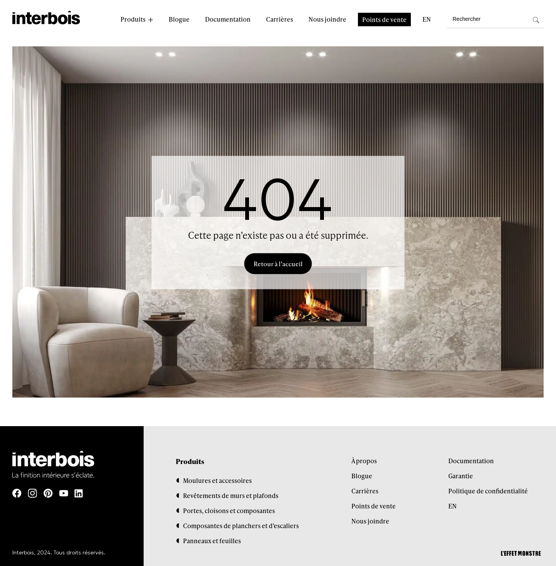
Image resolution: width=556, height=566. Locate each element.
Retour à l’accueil (278, 264)
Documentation (228, 19)
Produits (133, 19)
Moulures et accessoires (217, 480)
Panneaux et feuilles (212, 540)
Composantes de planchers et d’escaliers (241, 525)
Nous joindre (327, 19)
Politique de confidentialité (488, 490)
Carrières (279, 19)
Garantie (460, 475)
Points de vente (384, 19)
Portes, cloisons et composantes (229, 510)
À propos (364, 460)
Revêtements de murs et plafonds (230, 495)
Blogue (179, 19)
